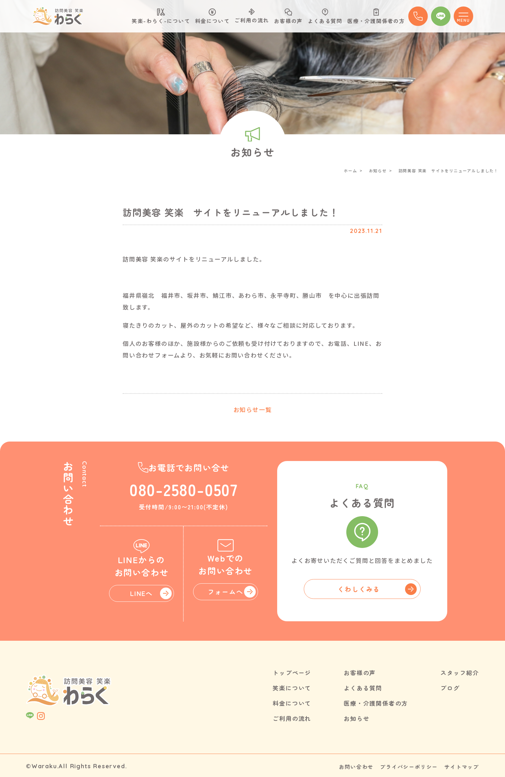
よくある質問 (325, 16)
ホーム (350, 170)
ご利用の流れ (251, 16)
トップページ (292, 672)
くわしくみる (359, 588)
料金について (212, 16)
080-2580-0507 (183, 488)
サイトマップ (461, 765)
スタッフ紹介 (459, 672)
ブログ (450, 687)
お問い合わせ (356, 765)
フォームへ (225, 591)
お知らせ (378, 170)
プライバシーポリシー (409, 765)
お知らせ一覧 (252, 409)
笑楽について (292, 687)
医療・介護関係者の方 (376, 16)
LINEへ (141, 593)
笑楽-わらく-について (161, 16)
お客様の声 (288, 16)
